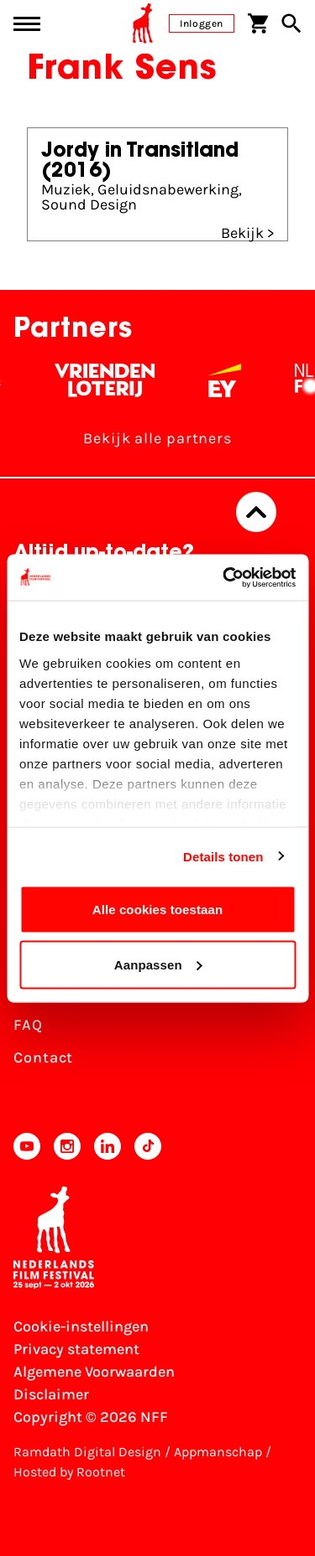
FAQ (28, 1025)
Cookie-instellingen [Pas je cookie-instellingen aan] (81, 1326)
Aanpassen (158, 964)
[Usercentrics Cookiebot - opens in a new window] (224, 577)
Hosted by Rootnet (69, 1472)
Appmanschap (218, 1452)
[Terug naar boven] (256, 512)
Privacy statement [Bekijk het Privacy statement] (76, 1349)
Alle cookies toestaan (157, 909)
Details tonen (223, 856)
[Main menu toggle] (26, 24)
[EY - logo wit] (233, 380)
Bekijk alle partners (157, 438)
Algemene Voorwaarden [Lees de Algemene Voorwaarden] (94, 1371)
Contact (43, 1057)
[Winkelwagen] (258, 23)
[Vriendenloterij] (113, 380)
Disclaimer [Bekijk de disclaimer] (51, 1394)
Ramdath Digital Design (87, 1452)
